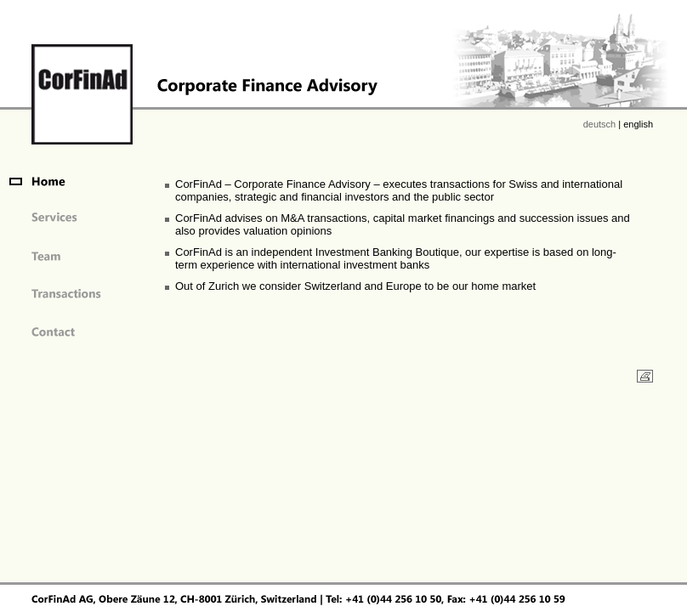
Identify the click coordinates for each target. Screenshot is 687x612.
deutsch (599, 124)
